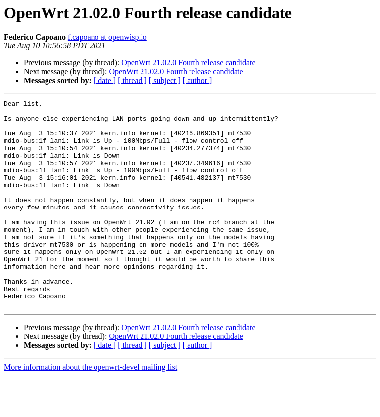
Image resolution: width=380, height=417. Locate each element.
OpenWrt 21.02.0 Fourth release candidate (188, 62)
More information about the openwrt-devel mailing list (90, 408)
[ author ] (197, 80)
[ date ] (105, 80)
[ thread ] (132, 80)
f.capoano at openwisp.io (107, 37)
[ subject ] (165, 80)
